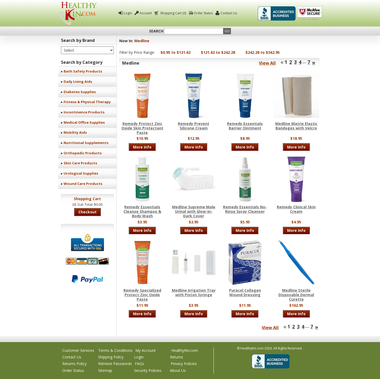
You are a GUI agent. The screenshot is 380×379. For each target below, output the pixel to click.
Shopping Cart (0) (172, 13)
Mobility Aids (75, 132)
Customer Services (78, 350)
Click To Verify (309, 13)
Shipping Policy (111, 356)
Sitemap (105, 370)
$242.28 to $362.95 (262, 52)
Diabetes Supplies (80, 91)
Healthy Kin (78, 13)
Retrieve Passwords (115, 363)
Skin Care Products (80, 163)
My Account (145, 350)
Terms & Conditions (115, 350)
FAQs (139, 363)
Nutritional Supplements (86, 142)
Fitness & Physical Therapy (87, 101)
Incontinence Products (84, 112)
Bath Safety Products (83, 71)
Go (227, 31)
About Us (178, 370)
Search (156, 31)
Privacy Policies (184, 363)
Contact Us (229, 13)
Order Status (203, 13)
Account (146, 13)
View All (267, 63)
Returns (176, 356)
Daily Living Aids (78, 81)
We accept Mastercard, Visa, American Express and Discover (87, 261)
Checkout (87, 211)
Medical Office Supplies (84, 122)
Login (128, 13)
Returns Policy (74, 363)
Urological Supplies (81, 173)
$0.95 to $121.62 (175, 52)
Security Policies (148, 370)
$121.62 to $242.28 (218, 52)
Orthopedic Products (83, 153)
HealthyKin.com (184, 350)
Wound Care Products (83, 183)
